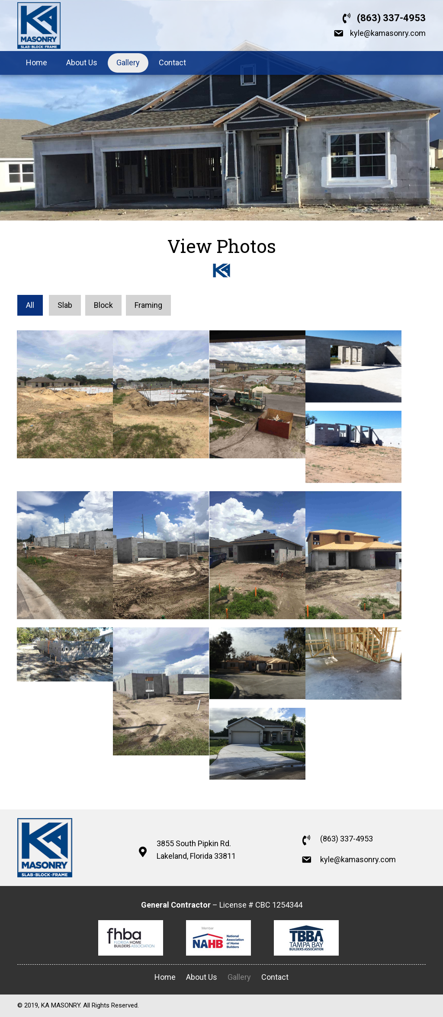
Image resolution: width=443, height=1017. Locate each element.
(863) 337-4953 (391, 18)
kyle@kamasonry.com (388, 33)
